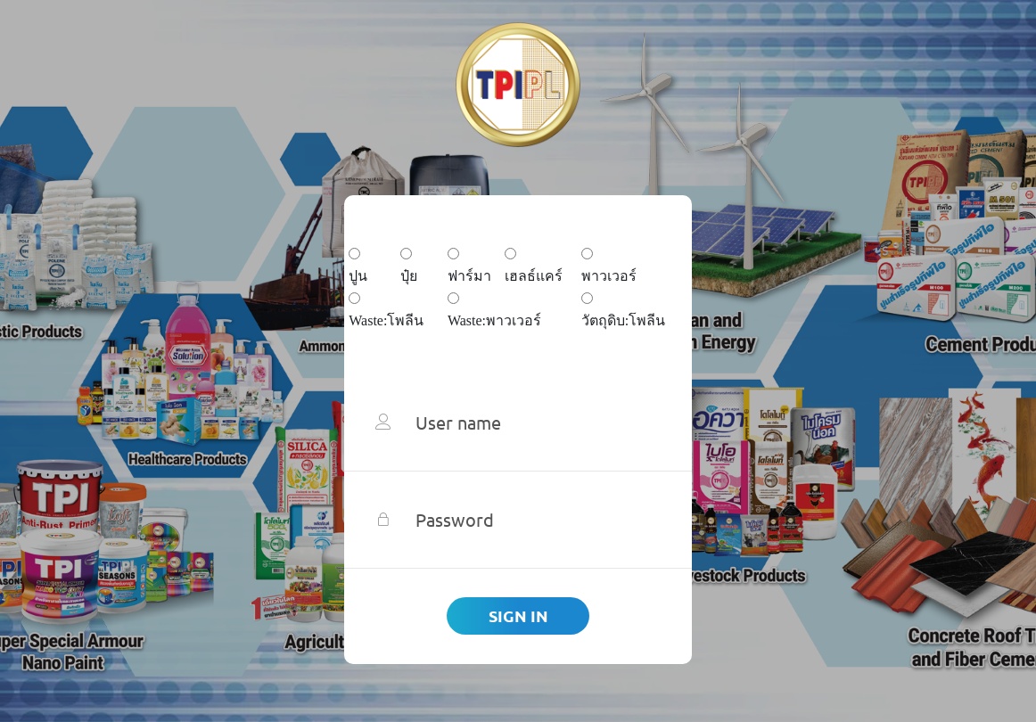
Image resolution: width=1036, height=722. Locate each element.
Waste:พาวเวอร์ (494, 320)
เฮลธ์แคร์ (534, 275)
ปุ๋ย (408, 275)
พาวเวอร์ (609, 275)
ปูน (358, 275)
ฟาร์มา (469, 275)
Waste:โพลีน (386, 320)
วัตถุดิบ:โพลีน (623, 320)
